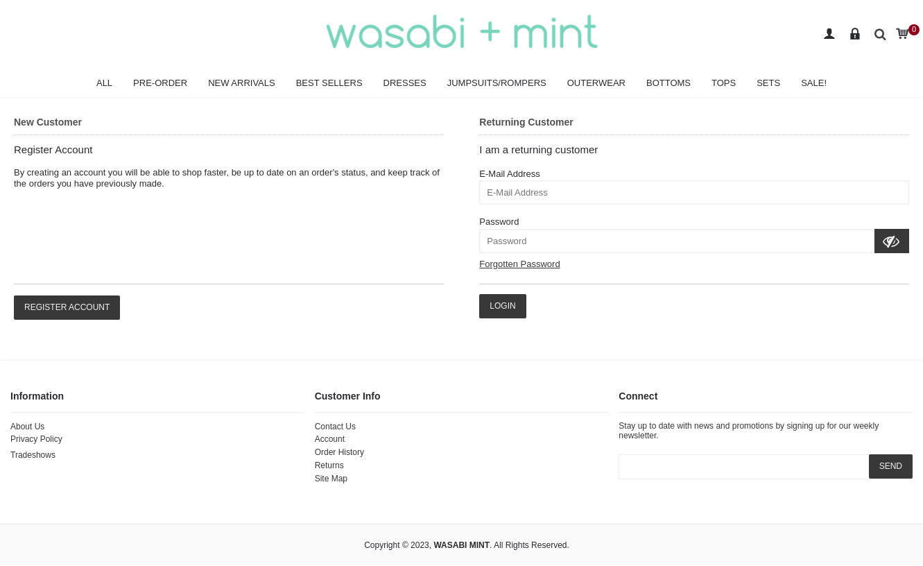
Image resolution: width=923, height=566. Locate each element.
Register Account (67, 307)
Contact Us (335, 426)
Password (499, 221)
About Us (27, 426)
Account (330, 439)
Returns (329, 465)
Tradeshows (32, 455)
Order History (339, 452)
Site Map (331, 478)
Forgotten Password (519, 264)
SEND (890, 466)
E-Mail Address (509, 174)
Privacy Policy (36, 439)
